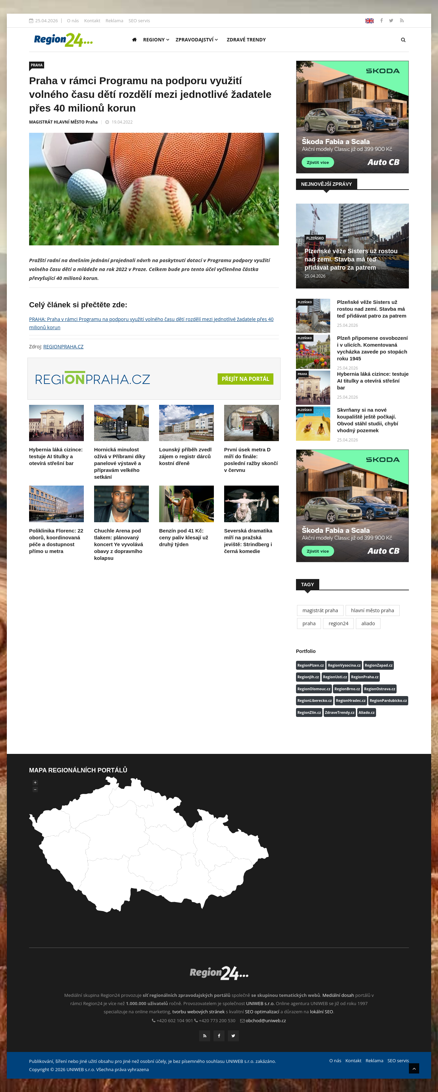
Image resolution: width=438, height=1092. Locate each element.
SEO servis (139, 20)
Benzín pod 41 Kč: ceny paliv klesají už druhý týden (183, 537)
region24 (338, 623)
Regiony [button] (156, 39)
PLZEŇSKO (315, 238)
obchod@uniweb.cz (266, 1020)
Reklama (114, 20)
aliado (368, 623)
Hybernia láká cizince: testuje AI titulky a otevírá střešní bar (56, 456)
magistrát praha (320, 610)
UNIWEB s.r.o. (260, 1003)
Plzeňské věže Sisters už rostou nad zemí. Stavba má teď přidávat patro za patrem (351, 259)
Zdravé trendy (246, 39)
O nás (73, 20)
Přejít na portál (244, 379)
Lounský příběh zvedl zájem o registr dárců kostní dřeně (185, 456)
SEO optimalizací (262, 1012)
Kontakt (92, 20)
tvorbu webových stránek (198, 1012)
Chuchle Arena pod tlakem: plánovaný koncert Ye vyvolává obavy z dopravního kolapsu (118, 544)
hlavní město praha (372, 610)
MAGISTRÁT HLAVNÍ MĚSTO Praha (63, 122)
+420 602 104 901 (175, 1020)
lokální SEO (321, 1012)
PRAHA (36, 65)
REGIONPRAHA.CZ (63, 346)
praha (308, 623)
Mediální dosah (338, 995)
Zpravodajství (197, 39)
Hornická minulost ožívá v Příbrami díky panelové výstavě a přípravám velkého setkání (119, 463)
